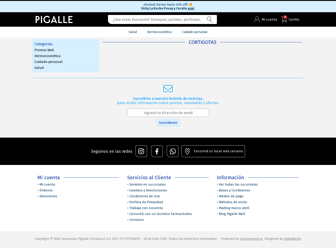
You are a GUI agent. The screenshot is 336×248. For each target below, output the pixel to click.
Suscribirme (168, 123)
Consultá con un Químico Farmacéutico (160, 214)
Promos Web (44, 50)
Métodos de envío (233, 202)
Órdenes (46, 190)
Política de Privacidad (146, 202)
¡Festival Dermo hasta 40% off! (168, 5)
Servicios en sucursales (147, 184)
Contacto (136, 220)
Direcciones (48, 196)
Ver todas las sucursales (238, 184)
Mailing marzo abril (234, 208)
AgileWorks (292, 239)
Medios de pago (231, 196)
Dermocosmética (47, 56)
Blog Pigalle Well (232, 214)
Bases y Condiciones (234, 190)
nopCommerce (251, 239)
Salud (39, 68)
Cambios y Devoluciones (148, 190)
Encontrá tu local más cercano (218, 151)
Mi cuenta (47, 184)
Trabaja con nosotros (146, 208)
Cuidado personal (48, 62)
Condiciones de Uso (144, 196)
